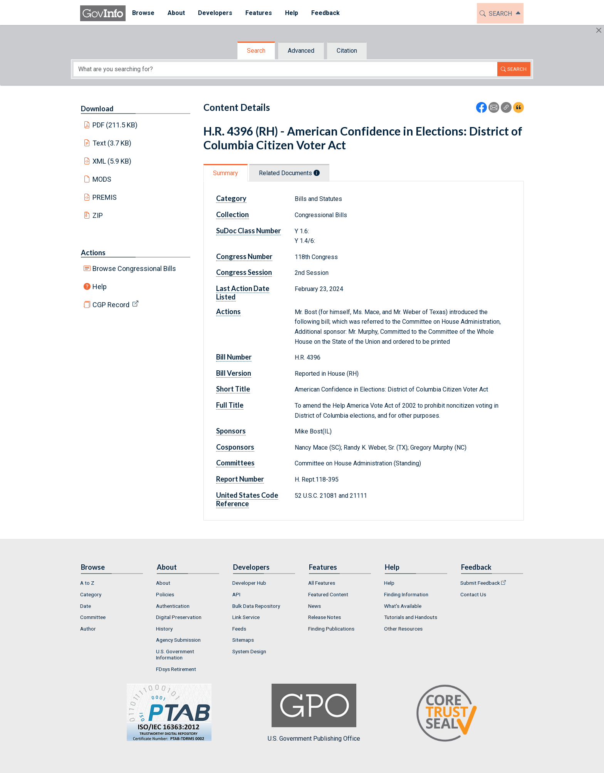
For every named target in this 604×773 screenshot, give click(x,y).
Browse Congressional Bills (134, 268)
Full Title (229, 405)
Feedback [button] (325, 13)
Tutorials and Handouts (410, 617)
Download (97, 108)
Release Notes (324, 617)
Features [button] (258, 13)
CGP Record (110, 305)
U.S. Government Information (175, 654)
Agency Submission (178, 640)
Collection (232, 214)
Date (85, 606)
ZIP (97, 215)
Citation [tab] (347, 50)
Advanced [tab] (301, 50)
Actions (93, 252)
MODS (101, 179)
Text (112, 143)
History (164, 629)
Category (231, 198)
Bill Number (234, 357)
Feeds (239, 629)
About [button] (176, 13)
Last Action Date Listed (242, 292)
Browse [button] (143, 13)
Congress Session (244, 272)
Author (88, 629)
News (314, 606)
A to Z (87, 583)
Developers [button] (215, 13)
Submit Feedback (480, 583)
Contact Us (473, 594)
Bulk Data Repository (256, 606)
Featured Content (328, 594)
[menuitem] (143, 13)
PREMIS (104, 197)
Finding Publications (331, 629)
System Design (249, 651)
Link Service (246, 617)
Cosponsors (235, 447)
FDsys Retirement (176, 669)
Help (99, 287)
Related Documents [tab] (289, 173)
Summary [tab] (225, 173)
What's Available (402, 606)
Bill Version (233, 373)
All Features (321, 583)
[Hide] (599, 30)
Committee (93, 617)
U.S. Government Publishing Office (314, 713)
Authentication (173, 606)
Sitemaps (243, 640)
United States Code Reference (247, 499)
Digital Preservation (178, 617)
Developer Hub (249, 583)
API (236, 594)
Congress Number (244, 256)
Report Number (240, 479)
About (163, 583)
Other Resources (403, 629)
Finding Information (406, 594)
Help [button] (291, 13)
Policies (165, 594)
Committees (235, 462)
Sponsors (231, 431)
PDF (115, 125)
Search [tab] (256, 50)
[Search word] (285, 69)
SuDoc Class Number (248, 230)
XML (112, 161)
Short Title (233, 389)
